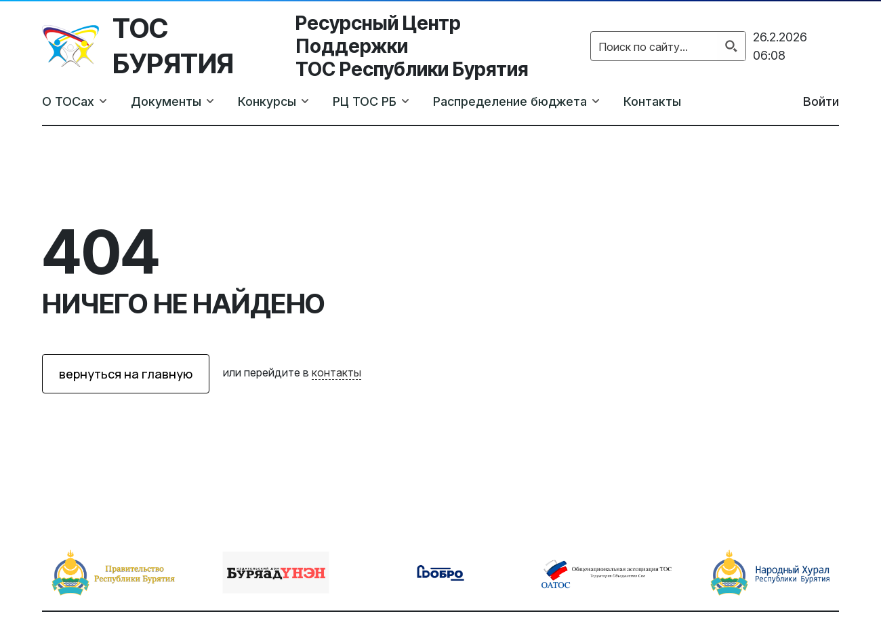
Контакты (652, 101)
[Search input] (654, 46)
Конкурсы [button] (267, 101)
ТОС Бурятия (173, 46)
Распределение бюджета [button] (510, 101)
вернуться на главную (125, 374)
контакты (336, 372)
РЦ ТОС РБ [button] (364, 101)
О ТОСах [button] (68, 101)
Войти (821, 101)
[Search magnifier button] (731, 46)
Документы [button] (166, 101)
